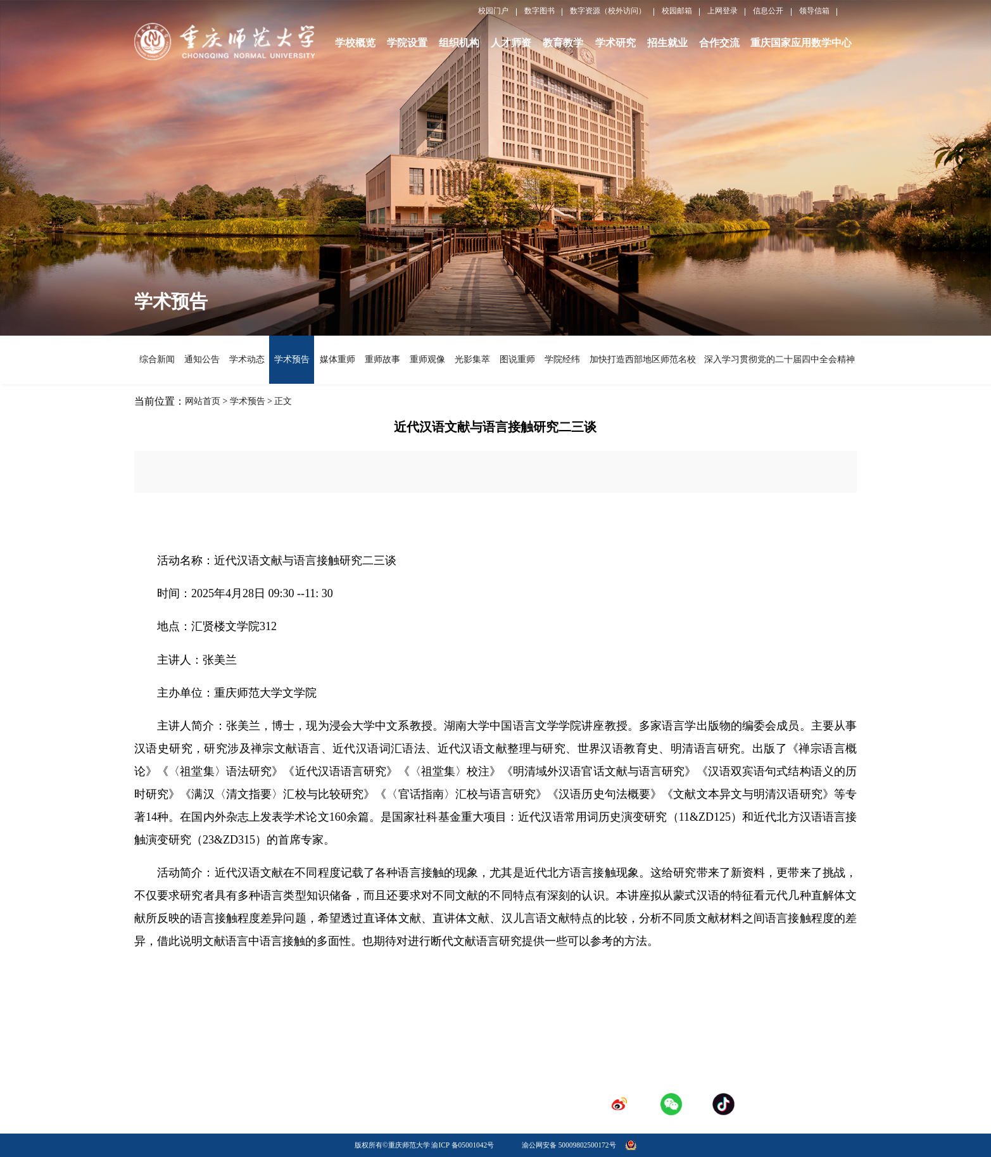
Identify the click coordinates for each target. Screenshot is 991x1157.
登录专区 (513, 1084)
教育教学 (563, 43)
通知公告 (201, 359)
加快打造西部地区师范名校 (641, 359)
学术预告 (291, 359)
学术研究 (615, 43)
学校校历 (405, 1064)
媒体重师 (337, 359)
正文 (283, 401)
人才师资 (511, 43)
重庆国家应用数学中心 (801, 43)
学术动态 (246, 359)
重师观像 (427, 359)
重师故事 (382, 359)
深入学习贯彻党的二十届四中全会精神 (778, 359)
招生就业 (667, 43)
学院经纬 (562, 359)
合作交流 (719, 43)
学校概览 (355, 43)
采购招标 (405, 1084)
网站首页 (202, 401)
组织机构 (459, 43)
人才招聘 (513, 1064)
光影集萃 (472, 359)
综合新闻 (156, 359)
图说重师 (517, 359)
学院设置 (407, 43)
